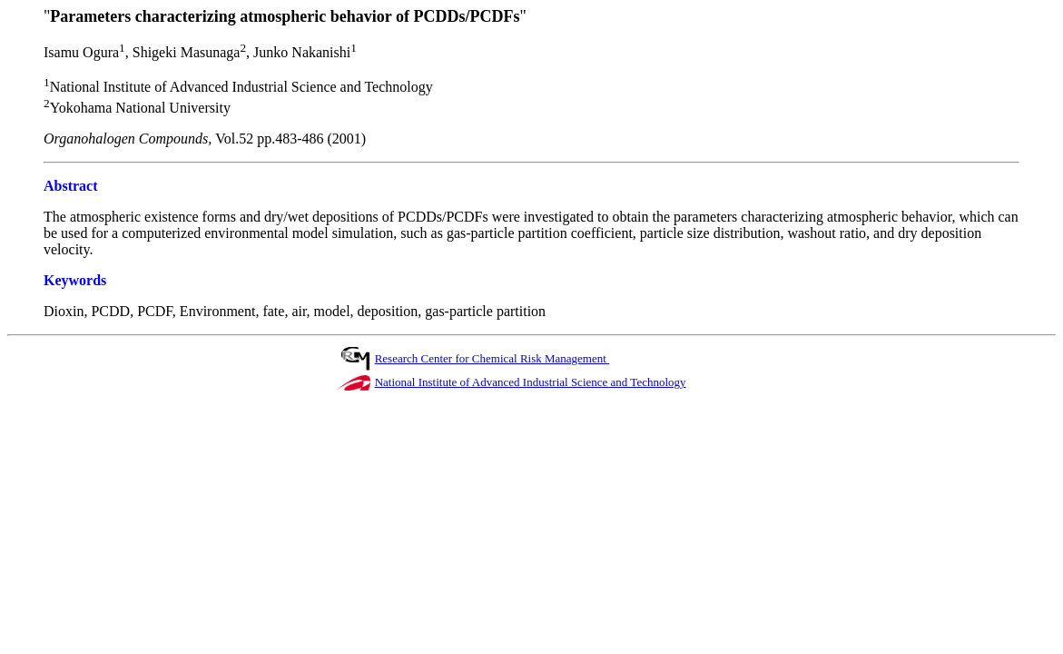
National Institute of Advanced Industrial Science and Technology (530, 382)
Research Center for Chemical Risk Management (492, 358)
